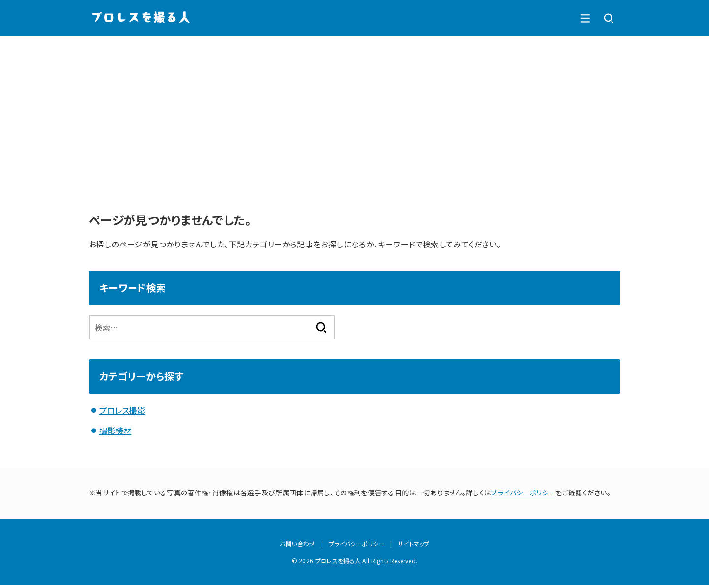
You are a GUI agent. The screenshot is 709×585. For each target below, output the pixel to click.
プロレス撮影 (122, 410)
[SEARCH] (585, 18)
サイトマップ (413, 543)
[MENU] (608, 18)
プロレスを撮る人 (338, 560)
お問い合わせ (298, 543)
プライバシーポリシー (523, 491)
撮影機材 (115, 430)
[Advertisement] (354, 110)
